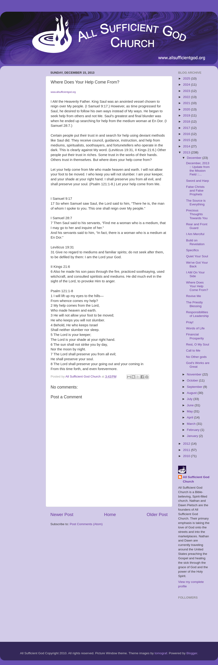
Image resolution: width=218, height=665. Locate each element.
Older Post (157, 514)
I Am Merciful (195, 234)
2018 (187, 121)
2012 (187, 443)
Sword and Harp (197, 180)
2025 (187, 78)
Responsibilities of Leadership (197, 314)
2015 (187, 140)
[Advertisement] (22, 139)
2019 (187, 115)
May (190, 411)
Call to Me (193, 350)
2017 (187, 128)
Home (110, 514)
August (192, 393)
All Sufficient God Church (196, 479)
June (191, 405)
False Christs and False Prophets (195, 190)
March (191, 423)
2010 (187, 456)
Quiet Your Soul (197, 256)
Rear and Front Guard (196, 226)
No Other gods (196, 357)
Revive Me (193, 296)
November (194, 374)
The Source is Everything (196, 202)
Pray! (190, 322)
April (190, 417)
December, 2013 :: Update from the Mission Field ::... (198, 168)
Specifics (192, 250)
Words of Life (195, 328)
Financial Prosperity (195, 336)
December (194, 158)
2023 (187, 91)
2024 (187, 84)
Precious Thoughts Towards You (197, 214)
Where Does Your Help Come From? (197, 286)
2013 (187, 152)
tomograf (160, 653)
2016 (187, 134)
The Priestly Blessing (194, 304)
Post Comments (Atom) (86, 524)
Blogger (191, 653)
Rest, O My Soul (197, 344)
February (193, 430)
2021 (187, 103)
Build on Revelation (195, 242)
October (193, 380)
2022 (187, 97)
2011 (187, 450)
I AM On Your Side (195, 274)
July (190, 399)
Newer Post (61, 514)
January (193, 436)
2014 (187, 146)
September (195, 387)
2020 (187, 109)
